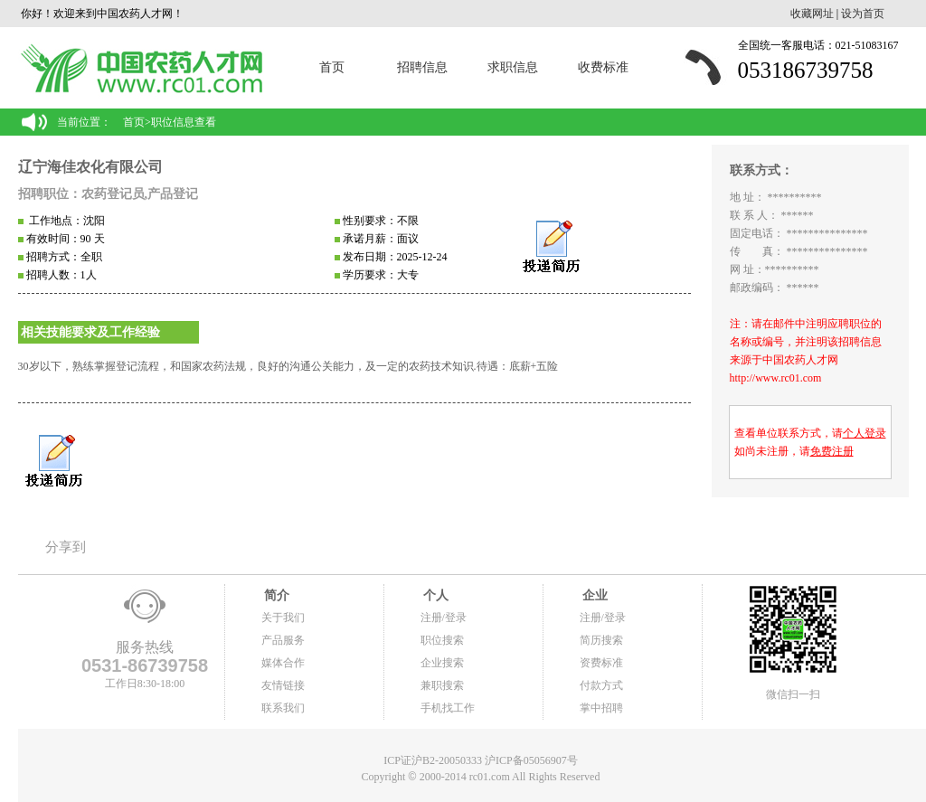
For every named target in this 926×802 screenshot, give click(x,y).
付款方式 (601, 685)
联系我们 (283, 708)
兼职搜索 (442, 685)
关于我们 (283, 617)
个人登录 (864, 433)
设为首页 (862, 13)
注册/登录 (443, 617)
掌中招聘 (601, 708)
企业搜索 (442, 662)
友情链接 (283, 685)
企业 (594, 595)
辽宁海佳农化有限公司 (90, 167)
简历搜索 (601, 640)
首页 (332, 67)
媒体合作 (283, 662)
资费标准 (601, 662)
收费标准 (603, 67)
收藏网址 (812, 13)
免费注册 (832, 451)
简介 (275, 595)
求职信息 (512, 67)
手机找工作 (447, 708)
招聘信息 (422, 67)
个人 (434, 595)
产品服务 (283, 640)
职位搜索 (442, 640)
